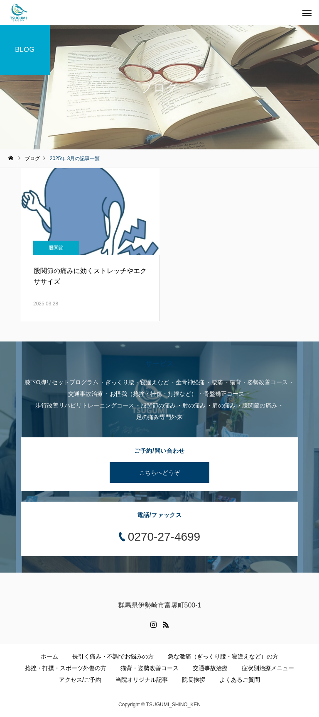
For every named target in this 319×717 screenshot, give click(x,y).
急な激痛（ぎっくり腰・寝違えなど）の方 (223, 656)
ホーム (49, 656)
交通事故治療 (210, 668)
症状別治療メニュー (268, 668)
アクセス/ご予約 (80, 679)
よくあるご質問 (239, 679)
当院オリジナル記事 (141, 679)
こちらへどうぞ (159, 472)
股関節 (56, 248)
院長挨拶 (193, 679)
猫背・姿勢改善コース (149, 668)
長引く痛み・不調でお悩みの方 (113, 656)
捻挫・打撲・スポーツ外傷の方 (65, 668)
